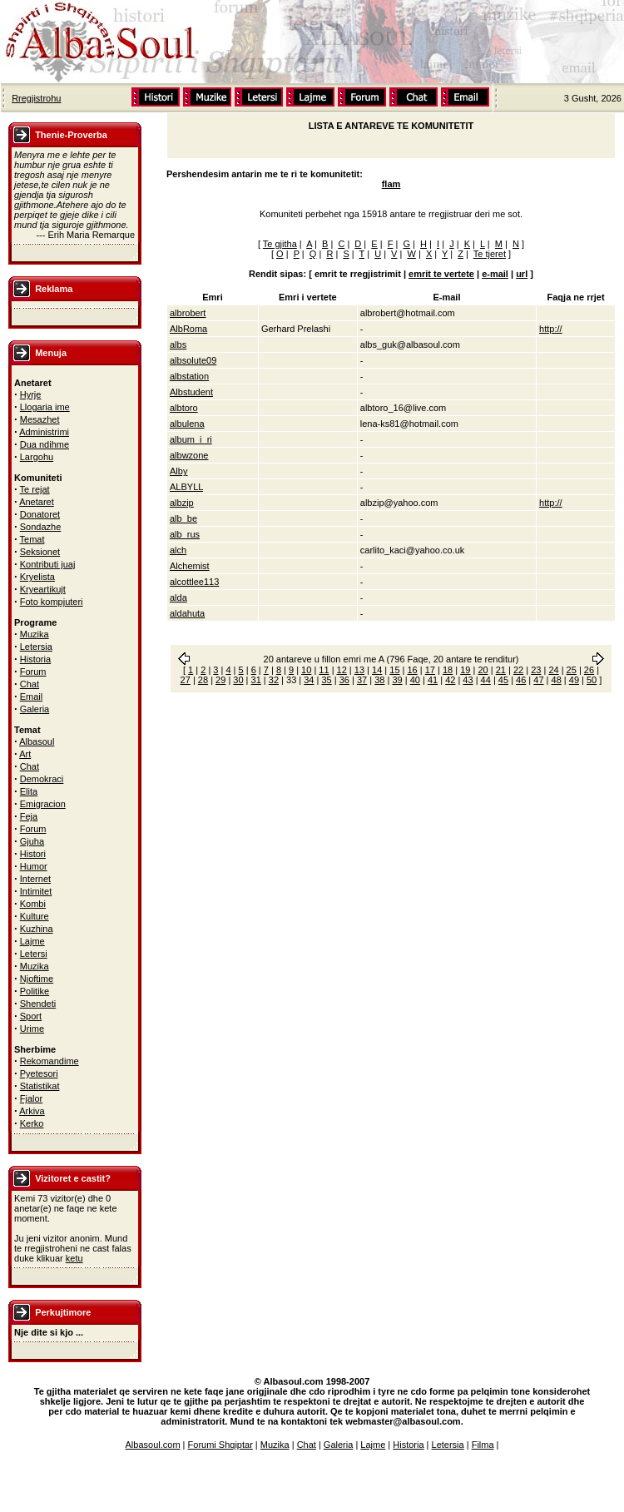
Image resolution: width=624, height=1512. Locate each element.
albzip (182, 503)
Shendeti (38, 1004)
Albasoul (36, 741)
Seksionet (40, 552)
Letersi (33, 954)
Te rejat (35, 489)
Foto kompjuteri (51, 602)
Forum (33, 672)
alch (178, 550)
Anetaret (36, 502)
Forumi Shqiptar (220, 1445)
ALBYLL (186, 487)
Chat (29, 684)
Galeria (34, 709)
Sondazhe (41, 527)
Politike (34, 991)
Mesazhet (40, 419)
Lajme (32, 941)
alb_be (183, 518)
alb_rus (185, 534)
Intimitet (36, 891)
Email (31, 696)
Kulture (34, 916)
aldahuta (187, 613)
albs (178, 344)
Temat (32, 539)
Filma (483, 1445)
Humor (33, 866)
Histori (33, 854)
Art (25, 754)
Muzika (34, 634)
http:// (550, 329)
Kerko (32, 1123)
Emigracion (43, 804)
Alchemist (190, 566)
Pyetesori (39, 1073)
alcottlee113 (194, 582)
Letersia (36, 647)
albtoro (184, 408)
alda (178, 597)
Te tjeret (489, 254)
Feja (28, 816)
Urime (32, 1029)
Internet (35, 879)
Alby (178, 471)
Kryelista (37, 577)
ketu (74, 1258)
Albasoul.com (153, 1445)
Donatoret (40, 514)
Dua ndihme (44, 444)
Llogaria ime (45, 407)
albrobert (188, 313)
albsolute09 (193, 360)
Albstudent (191, 392)
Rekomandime (49, 1061)
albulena (187, 424)
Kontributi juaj (48, 564)
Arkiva (32, 1111)
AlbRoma (188, 329)
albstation (189, 376)
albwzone (189, 455)
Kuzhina (36, 929)
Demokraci (42, 779)
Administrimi (44, 432)
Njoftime (36, 979)
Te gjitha (280, 244)
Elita (28, 791)
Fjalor (31, 1098)
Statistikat (40, 1086)
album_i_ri (191, 439)
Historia (35, 659)
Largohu (36, 457)
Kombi (33, 904)
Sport (31, 1016)
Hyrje (31, 394)
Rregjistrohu (36, 98)
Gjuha (32, 841)
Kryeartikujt (43, 589)
